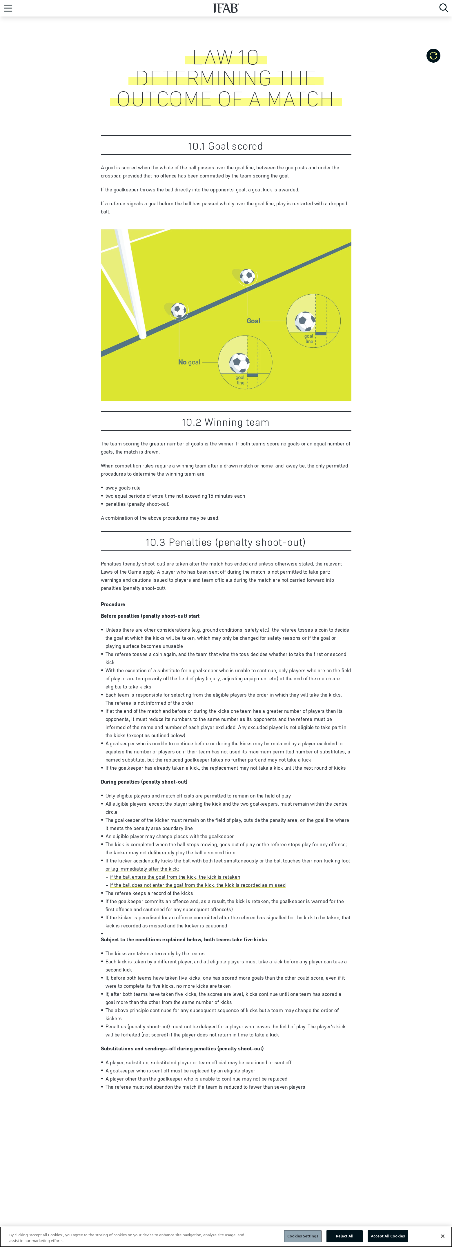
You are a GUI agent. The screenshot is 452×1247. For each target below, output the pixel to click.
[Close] (442, 1237)
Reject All (344, 1238)
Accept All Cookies (388, 1238)
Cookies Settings (302, 1238)
